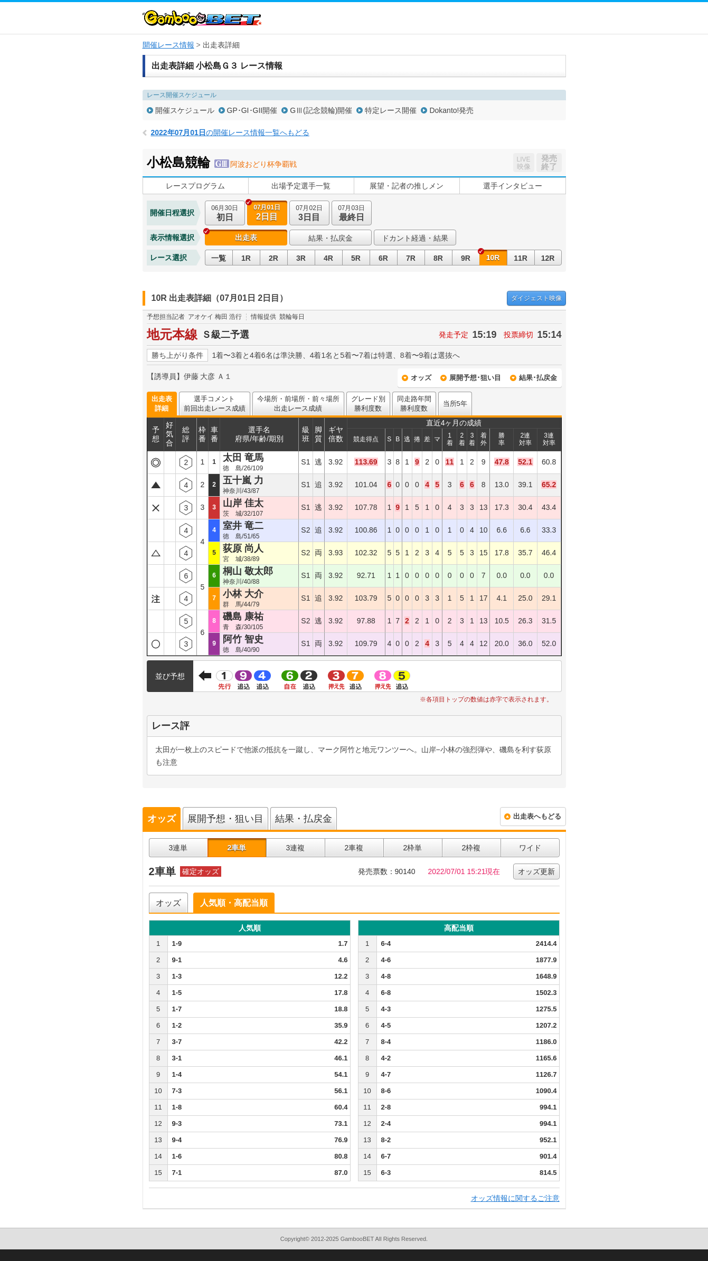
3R (301, 258)
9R (465, 258)
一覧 (218, 258)
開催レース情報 (168, 45)
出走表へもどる (537, 816)
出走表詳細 (162, 403)
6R (383, 258)
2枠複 (471, 847)
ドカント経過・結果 (415, 238)
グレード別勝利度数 (368, 403)
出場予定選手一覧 (301, 186)
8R (438, 258)
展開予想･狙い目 (475, 378)
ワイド (530, 847)
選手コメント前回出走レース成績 (215, 403)
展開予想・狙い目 (225, 818)
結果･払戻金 (538, 378)
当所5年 (455, 403)
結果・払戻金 (330, 238)
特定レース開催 (391, 110)
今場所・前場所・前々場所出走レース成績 (298, 403)
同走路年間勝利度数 (414, 403)
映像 (536, 298)
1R (246, 258)
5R (356, 258)
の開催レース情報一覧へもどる (230, 132)
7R (411, 258)
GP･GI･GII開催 (252, 110)
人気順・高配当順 (234, 902)
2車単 (237, 847)
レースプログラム (195, 186)
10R (493, 257)
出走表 (246, 237)
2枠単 (412, 847)
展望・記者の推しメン (406, 186)
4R (328, 258)
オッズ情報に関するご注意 (515, 1198)
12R (548, 258)
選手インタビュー (512, 186)
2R (273, 258)
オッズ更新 (536, 871)
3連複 (295, 847)
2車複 (354, 847)
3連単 (178, 847)
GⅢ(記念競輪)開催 (321, 110)
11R (520, 258)
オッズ (421, 378)
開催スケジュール (184, 110)
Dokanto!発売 (451, 110)
